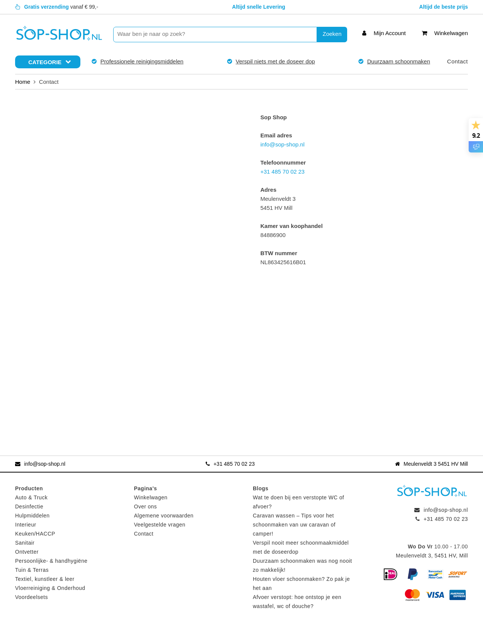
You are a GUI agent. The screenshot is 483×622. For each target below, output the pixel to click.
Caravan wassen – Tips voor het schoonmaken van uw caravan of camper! (294, 525)
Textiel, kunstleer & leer (44, 579)
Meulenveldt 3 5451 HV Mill (431, 464)
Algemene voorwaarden (164, 516)
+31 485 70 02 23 (282, 171)
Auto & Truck (31, 497)
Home (22, 82)
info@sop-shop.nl (282, 144)
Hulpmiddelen (32, 516)
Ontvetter (26, 552)
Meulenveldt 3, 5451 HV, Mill (432, 556)
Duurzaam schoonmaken (398, 61)
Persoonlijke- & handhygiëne (51, 561)
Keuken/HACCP (35, 534)
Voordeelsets (31, 597)
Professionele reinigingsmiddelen (141, 61)
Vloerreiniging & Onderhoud (50, 588)
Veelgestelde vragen (159, 525)
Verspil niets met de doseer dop (275, 61)
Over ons (145, 506)
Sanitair (24, 543)
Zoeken (332, 34)
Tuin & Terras (32, 570)
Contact (457, 61)
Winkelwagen (151, 497)
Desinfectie (29, 506)
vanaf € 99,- (56, 7)
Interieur (25, 525)
